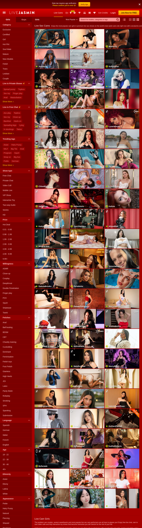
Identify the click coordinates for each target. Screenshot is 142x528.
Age (17, 450)
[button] (139, 4)
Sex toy (7, 93)
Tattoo (19, 129)
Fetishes (17, 317)
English (6, 445)
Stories (6, 210)
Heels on (17, 121)
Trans (5, 69)
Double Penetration (11, 288)
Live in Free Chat (17, 107)
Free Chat (7, 176)
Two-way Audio (9, 205)
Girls (8, 19)
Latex (5, 386)
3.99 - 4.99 (7, 249)
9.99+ (5, 259)
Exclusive (7, 30)
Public (6, 161)
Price (17, 220)
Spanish (6, 425)
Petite (5, 503)
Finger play (17, 93)
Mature (6, 54)
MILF (6, 149)
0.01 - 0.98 (7, 229)
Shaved (6, 523)
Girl (4, 39)
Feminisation (8, 357)
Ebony (5, 484)
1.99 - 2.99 (7, 239)
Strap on (7, 157)
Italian (5, 435)
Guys (24, 19)
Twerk (5, 313)
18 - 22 (6, 455)
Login (113, 13)
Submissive (7, 415)
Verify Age (84, 4)
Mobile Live (7, 190)
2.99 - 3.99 (7, 244)
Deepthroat (7, 283)
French (6, 440)
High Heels (7, 376)
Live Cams (58, 13)
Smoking (6, 401)
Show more (8, 101)
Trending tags (17, 139)
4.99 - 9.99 (7, 254)
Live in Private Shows (17, 83)
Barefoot (7, 121)
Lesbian (6, 74)
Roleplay (6, 396)
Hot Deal (6, 224)
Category (17, 25)
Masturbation (15, 97)
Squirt (16, 153)
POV (5, 298)
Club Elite (79, 13)
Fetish (5, 64)
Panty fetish (8, 391)
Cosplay (6, 278)
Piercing (6, 518)
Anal (5, 97)
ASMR (5, 269)
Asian (6, 145)
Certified (6, 34)
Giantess (6, 371)
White (5, 494)
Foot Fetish (7, 366)
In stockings (9, 129)
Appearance (17, 499)
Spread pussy (9, 89)
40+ (4, 469)
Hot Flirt (6, 44)
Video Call (7, 185)
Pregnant (7, 153)
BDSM (5, 332)
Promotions (75, 13)
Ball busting (7, 327)
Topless (21, 89)
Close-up (17, 117)
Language (17, 420)
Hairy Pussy (16, 145)
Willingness (17, 264)
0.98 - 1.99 (7, 234)
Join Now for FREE (129, 13)
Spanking (7, 410)
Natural (6, 513)
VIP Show (7, 195)
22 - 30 (6, 459)
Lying (21, 125)
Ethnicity (17, 474)
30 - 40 (6, 464)
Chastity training (9, 342)
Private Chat (8, 180)
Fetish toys (7, 362)
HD (4, 215)
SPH (5, 406)
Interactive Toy (9, 200)
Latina (5, 489)
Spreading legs (10, 125)
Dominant (7, 352)
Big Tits (14, 149)
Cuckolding (7, 347)
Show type (17, 171)
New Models (67, 12)
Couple (6, 78)
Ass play (7, 113)
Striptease (7, 308)
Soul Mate (7, 49)
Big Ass (17, 157)
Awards (71, 13)
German (15, 161)
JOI (4, 381)
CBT (4, 337)
